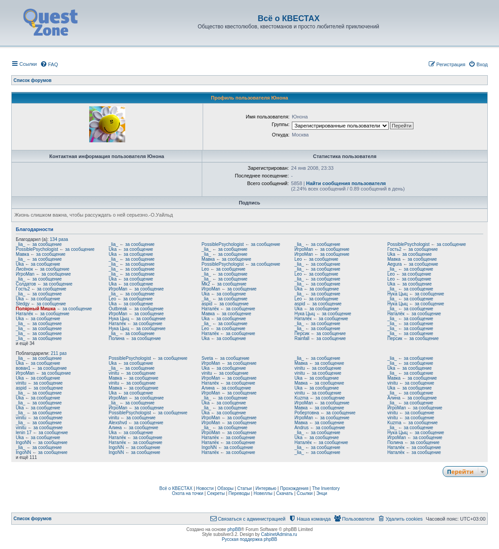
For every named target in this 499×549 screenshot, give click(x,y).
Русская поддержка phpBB (249, 539)
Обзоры (225, 488)
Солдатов (26, 283)
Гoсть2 (394, 249)
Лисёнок (24, 269)
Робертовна (307, 412)
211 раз (59, 353)
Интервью (265, 488)
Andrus (302, 427)
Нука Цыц (397, 293)
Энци (321, 493)
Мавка (22, 254)
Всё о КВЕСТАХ (176, 488)
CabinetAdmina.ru (279, 534)
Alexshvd (118, 422)
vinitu (300, 368)
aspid (206, 303)
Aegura (394, 264)
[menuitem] (49, 64)
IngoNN (23, 442)
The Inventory (326, 488)
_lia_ (20, 244)
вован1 (23, 368)
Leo (298, 259)
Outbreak (118, 308)
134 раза (59, 239)
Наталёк (209, 308)
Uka (113, 249)
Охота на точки (188, 493)
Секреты (216, 493)
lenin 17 (24, 432)
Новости (205, 488)
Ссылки (305, 493)
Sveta (207, 358)
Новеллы (263, 493)
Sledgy (23, 303)
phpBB (234, 529)
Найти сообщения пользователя (346, 183)
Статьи (244, 488)
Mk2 (205, 283)
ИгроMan (304, 249)
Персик (302, 333)
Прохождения (294, 488)
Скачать (284, 493)
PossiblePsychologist (222, 244)
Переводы (239, 493)
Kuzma (301, 397)
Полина (116, 338)
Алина (207, 388)
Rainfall (302, 338)
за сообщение (47, 244)
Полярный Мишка (35, 308)
